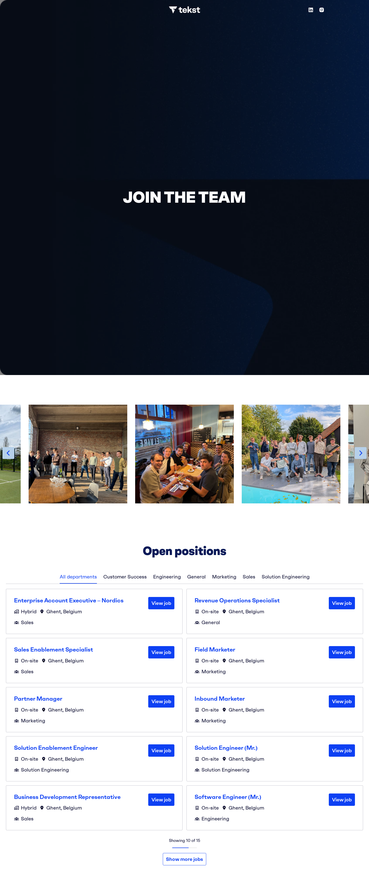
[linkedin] (311, 10)
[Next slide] (361, 453)
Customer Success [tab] (125, 577)
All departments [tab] (78, 577)
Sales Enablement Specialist (53, 649)
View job (161, 603)
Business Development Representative (67, 796)
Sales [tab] (249, 577)
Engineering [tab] (167, 577)
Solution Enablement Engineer (56, 747)
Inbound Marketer (220, 698)
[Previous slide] (8, 453)
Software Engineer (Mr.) (228, 796)
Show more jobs (184, 859)
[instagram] (322, 10)
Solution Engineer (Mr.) (226, 747)
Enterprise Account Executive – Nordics (69, 600)
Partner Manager (38, 698)
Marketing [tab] (224, 577)
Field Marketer (215, 649)
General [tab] (196, 577)
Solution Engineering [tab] (286, 577)
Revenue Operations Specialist (237, 600)
